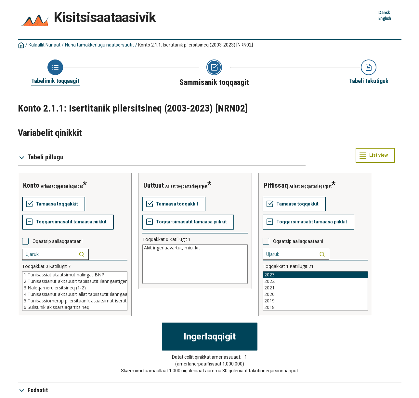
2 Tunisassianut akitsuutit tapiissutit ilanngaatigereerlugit (74, 281)
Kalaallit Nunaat (44, 44)
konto (31, 185)
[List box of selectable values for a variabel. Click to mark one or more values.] (74, 291)
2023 (315, 275)
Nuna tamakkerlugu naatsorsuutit (99, 44)
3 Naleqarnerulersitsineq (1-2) (74, 288)
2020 (315, 294)
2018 (315, 307)
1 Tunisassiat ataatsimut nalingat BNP (74, 275)
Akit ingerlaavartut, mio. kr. (195, 248)
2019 (315, 301)
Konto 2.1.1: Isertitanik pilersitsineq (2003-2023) (195, 44)
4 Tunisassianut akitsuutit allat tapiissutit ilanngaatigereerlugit (74, 294)
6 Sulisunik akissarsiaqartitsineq (74, 307)
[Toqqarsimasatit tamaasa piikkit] (68, 222)
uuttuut (153, 185)
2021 (315, 288)
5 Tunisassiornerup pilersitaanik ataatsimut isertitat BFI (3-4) (74, 301)
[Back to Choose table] (55, 72)
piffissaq (276, 185)
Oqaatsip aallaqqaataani (58, 241)
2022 (315, 281)
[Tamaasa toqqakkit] (53, 204)
